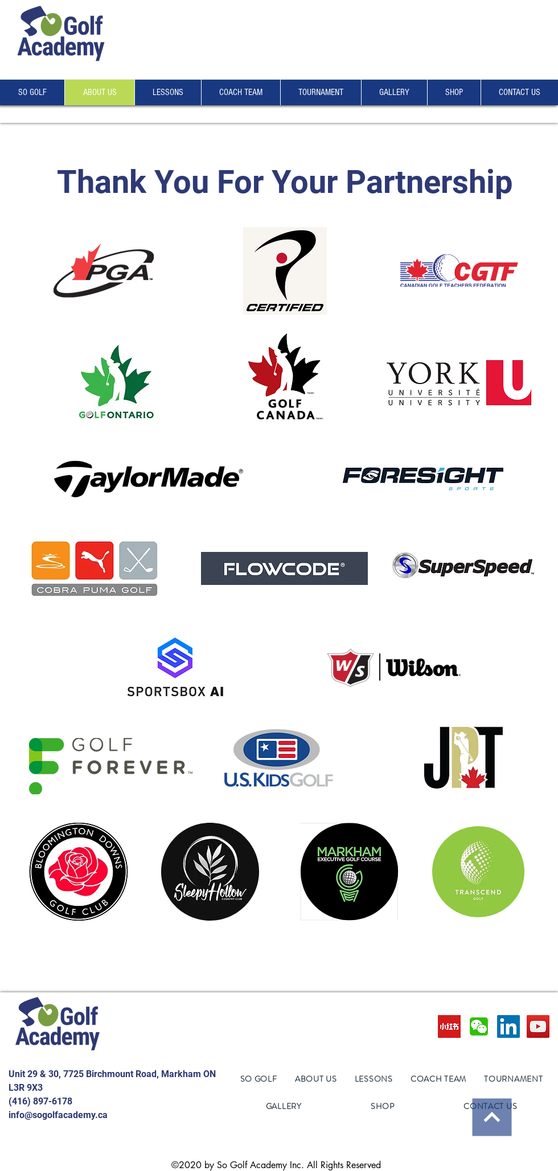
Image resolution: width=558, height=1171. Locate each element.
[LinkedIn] (508, 1026)
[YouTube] (538, 1026)
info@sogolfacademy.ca (58, 1115)
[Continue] (491, 1117)
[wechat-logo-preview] (478, 1026)
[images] (449, 1026)
